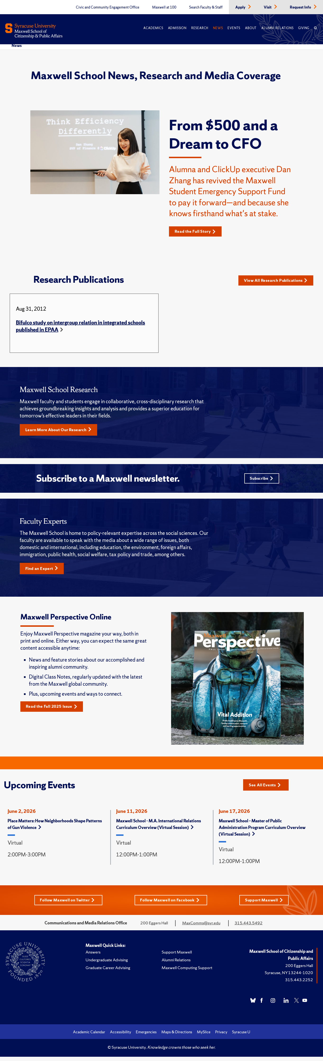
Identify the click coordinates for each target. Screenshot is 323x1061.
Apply (240, 7)
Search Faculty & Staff (206, 7)
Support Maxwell (266, 904)
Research (199, 28)
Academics (153, 28)
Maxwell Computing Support (187, 972)
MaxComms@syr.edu (201, 927)
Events (233, 28)
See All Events (266, 788)
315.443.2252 (299, 984)
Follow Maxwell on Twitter (66, 904)
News (218, 28)
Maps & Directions (176, 1036)
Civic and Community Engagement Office (107, 7)
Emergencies (146, 1036)
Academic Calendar (89, 1036)
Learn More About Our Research (61, 432)
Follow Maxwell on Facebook (171, 904)
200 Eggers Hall (299, 969)
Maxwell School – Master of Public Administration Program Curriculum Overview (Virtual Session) (262, 831)
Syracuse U (241, 1036)
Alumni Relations (277, 28)
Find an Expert (43, 572)
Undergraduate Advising (107, 964)
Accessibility (120, 1036)
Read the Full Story (197, 231)
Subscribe (261, 481)
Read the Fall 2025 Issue (54, 710)
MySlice (203, 1036)
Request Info (301, 7)
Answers (93, 956)
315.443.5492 (249, 927)
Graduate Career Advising (108, 972)
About (251, 28)
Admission (177, 28)
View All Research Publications (277, 281)
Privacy (221, 1036)
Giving (303, 28)
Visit (268, 7)
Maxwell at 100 (164, 7)
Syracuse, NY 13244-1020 (289, 977)
